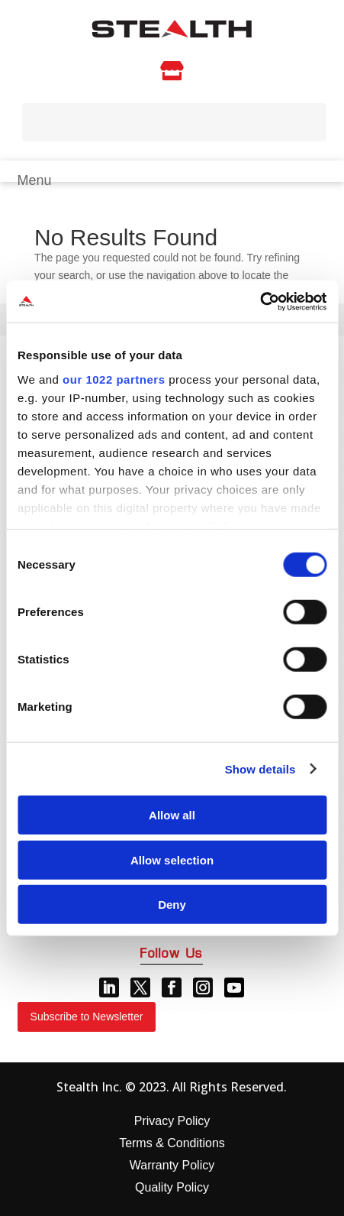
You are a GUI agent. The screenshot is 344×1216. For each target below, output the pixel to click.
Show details (260, 768)
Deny (172, 904)
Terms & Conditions (172, 1143)
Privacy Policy (172, 1120)
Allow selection (172, 859)
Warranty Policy (172, 1165)
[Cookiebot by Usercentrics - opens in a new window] (259, 301)
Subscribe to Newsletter (87, 1016)
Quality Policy (172, 1187)
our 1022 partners (114, 378)
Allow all (172, 815)
